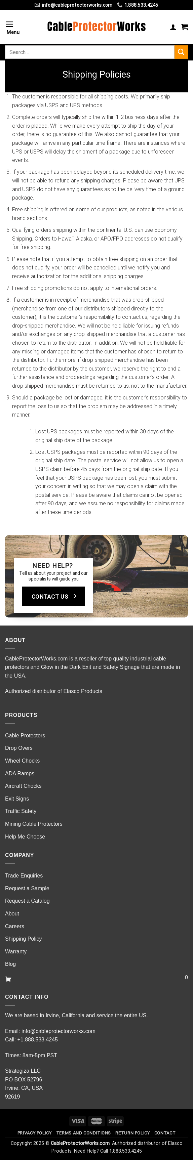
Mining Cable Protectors (34, 824)
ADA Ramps (19, 773)
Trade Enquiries (24, 875)
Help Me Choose (25, 837)
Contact (165, 1132)
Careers (14, 926)
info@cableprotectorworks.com (58, 1031)
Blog (10, 964)
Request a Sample (27, 888)
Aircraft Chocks (23, 786)
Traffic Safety (20, 811)
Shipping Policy (23, 939)
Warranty (16, 951)
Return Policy (132, 1132)
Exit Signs (17, 799)
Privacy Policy (34, 1132)
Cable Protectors (25, 735)
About (12, 913)
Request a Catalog (27, 901)
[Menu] (15, 27)
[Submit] (181, 51)
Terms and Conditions (83, 1132)
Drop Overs (19, 748)
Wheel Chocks (22, 761)
